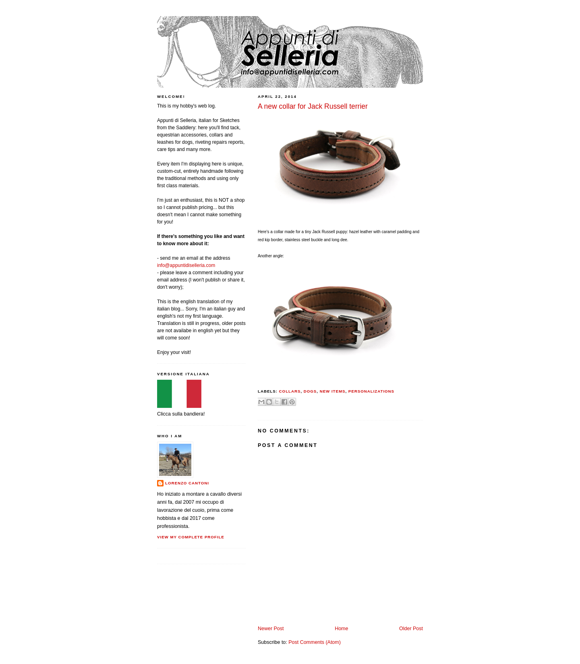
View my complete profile (190, 537)
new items (333, 391)
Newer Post (271, 628)
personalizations (371, 391)
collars (290, 391)
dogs (310, 391)
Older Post (411, 628)
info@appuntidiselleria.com (186, 265)
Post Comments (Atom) (314, 642)
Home (341, 628)
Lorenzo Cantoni (187, 483)
